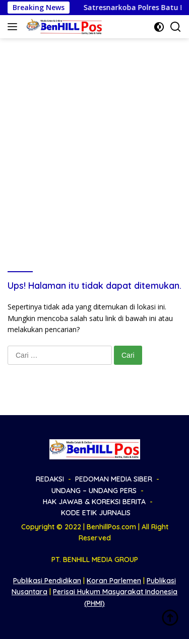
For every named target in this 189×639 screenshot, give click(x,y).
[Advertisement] (94, 137)
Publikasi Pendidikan (47, 580)
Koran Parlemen (114, 580)
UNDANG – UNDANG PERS (94, 490)
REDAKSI (50, 479)
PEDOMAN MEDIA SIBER (113, 479)
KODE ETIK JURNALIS (96, 512)
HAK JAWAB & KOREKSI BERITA (94, 501)
